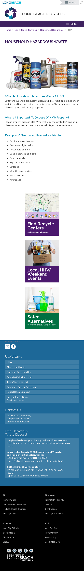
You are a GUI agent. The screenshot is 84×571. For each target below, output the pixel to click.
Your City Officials (11, 528)
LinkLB (6, 542)
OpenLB (48, 504)
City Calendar (51, 509)
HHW (9, 362)
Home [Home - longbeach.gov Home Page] (8, 29)
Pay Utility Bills (9, 500)
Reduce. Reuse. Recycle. (14, 509)
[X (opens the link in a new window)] (20, 551)
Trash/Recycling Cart (17, 381)
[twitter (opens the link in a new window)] (7, 347)
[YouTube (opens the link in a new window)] (31, 551)
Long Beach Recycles (26, 29)
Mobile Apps (8, 537)
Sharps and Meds (16, 367)
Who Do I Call (51, 528)
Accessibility (50, 537)
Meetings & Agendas (54, 513)
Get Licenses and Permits (14, 504)
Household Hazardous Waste (52, 29)
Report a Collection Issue (19, 377)
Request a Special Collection (21, 386)
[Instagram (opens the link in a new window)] (14, 551)
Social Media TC (52, 542)
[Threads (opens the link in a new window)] (26, 551)
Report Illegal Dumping (18, 391)
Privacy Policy (51, 533)
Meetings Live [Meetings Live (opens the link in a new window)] (9, 513)
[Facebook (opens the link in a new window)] (9, 551)
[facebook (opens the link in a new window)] (13, 347)
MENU (72, 2)
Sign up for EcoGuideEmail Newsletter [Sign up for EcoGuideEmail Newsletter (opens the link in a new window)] (17, 398)
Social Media (9, 533)
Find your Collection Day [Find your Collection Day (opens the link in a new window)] (19, 371)
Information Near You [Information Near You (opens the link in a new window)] (54, 500)
